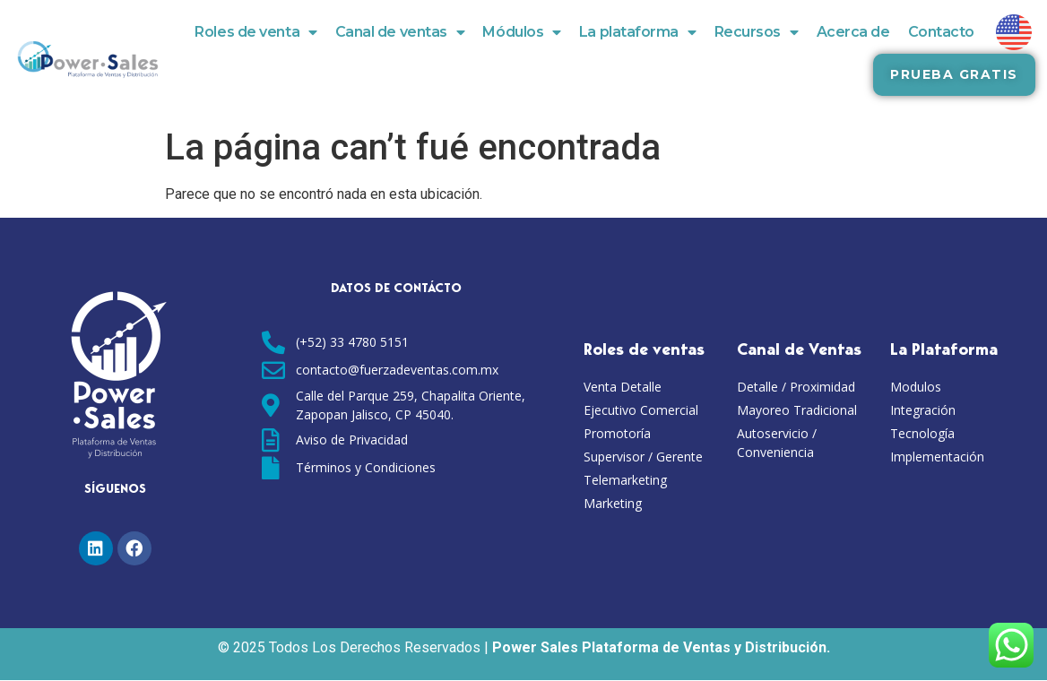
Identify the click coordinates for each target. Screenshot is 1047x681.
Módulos (521, 32)
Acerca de (853, 31)
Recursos (756, 32)
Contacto (941, 31)
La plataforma (638, 32)
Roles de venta (255, 32)
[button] (953, 75)
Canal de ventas (400, 32)
